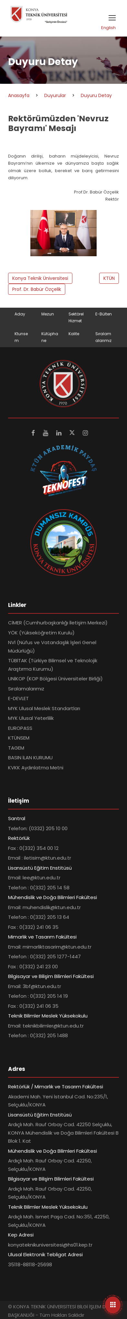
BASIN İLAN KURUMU (30, 757)
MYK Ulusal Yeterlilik (31, 718)
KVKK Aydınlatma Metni (35, 767)
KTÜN (109, 278)
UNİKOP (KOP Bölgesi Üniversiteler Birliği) (55, 678)
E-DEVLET (18, 698)
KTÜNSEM (18, 737)
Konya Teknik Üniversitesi (40, 278)
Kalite (74, 333)
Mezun (47, 314)
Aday (20, 314)
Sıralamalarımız (26, 688)
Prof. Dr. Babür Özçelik (36, 289)
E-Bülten (103, 314)
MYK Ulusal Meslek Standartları (44, 708)
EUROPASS (20, 728)
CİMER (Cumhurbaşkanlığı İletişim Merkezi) (58, 622)
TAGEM (16, 747)
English (108, 28)
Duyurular (55, 95)
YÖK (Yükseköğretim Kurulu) (41, 632)
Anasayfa (18, 95)
